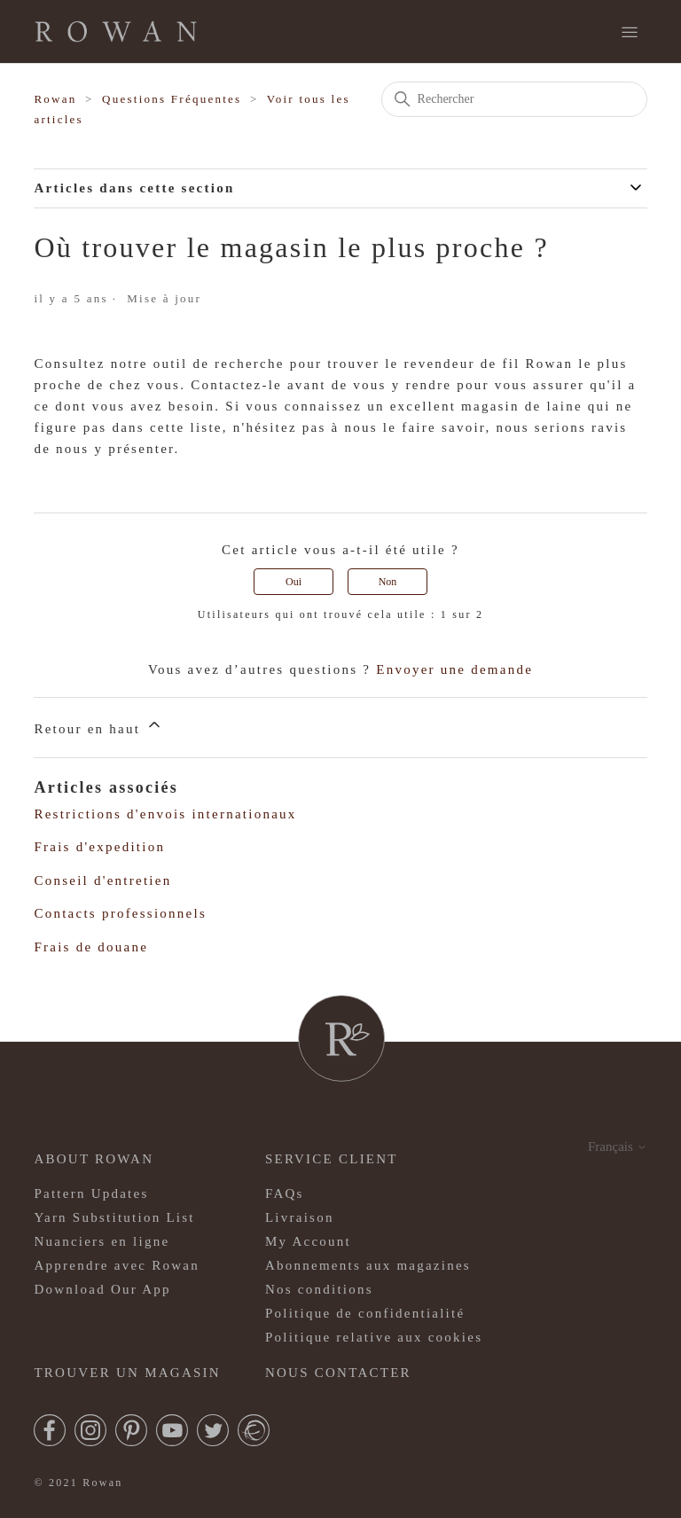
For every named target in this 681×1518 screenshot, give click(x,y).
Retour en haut (98, 726)
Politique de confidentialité (365, 1313)
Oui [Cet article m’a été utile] (293, 581)
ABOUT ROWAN (93, 1159)
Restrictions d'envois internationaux (165, 814)
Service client (331, 1159)
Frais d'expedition (99, 847)
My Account (308, 1241)
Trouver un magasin (127, 1372)
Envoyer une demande (454, 669)
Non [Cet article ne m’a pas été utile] (388, 581)
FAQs (284, 1193)
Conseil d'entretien (102, 880)
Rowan (55, 99)
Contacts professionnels (120, 913)
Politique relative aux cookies (373, 1337)
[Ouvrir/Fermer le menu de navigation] (629, 33)
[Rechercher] (514, 99)
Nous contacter (338, 1372)
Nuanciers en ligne (101, 1241)
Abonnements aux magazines (368, 1265)
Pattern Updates (91, 1193)
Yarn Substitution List (114, 1217)
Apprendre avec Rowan (117, 1265)
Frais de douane (91, 947)
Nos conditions (319, 1289)
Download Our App (102, 1289)
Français (617, 1146)
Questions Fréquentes (171, 99)
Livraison (299, 1217)
